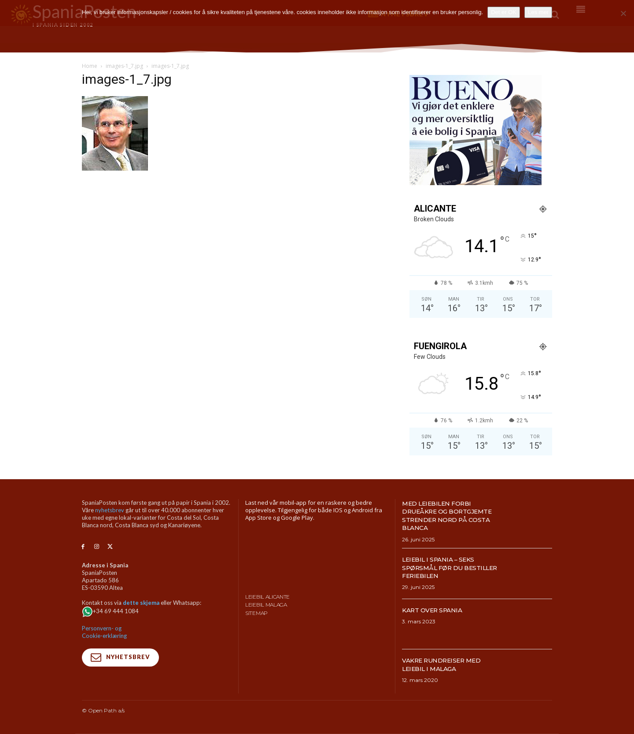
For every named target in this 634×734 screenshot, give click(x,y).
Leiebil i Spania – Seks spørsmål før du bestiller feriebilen (443, 567)
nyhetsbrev (109, 510)
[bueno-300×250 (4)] (475, 183)
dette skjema (141, 602)
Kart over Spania (437, 610)
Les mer (538, 12)
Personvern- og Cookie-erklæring (104, 632)
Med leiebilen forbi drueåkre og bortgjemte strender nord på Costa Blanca (447, 515)
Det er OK (503, 12)
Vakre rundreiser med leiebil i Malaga (447, 664)
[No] (623, 13)
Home (89, 66)
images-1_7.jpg (124, 66)
